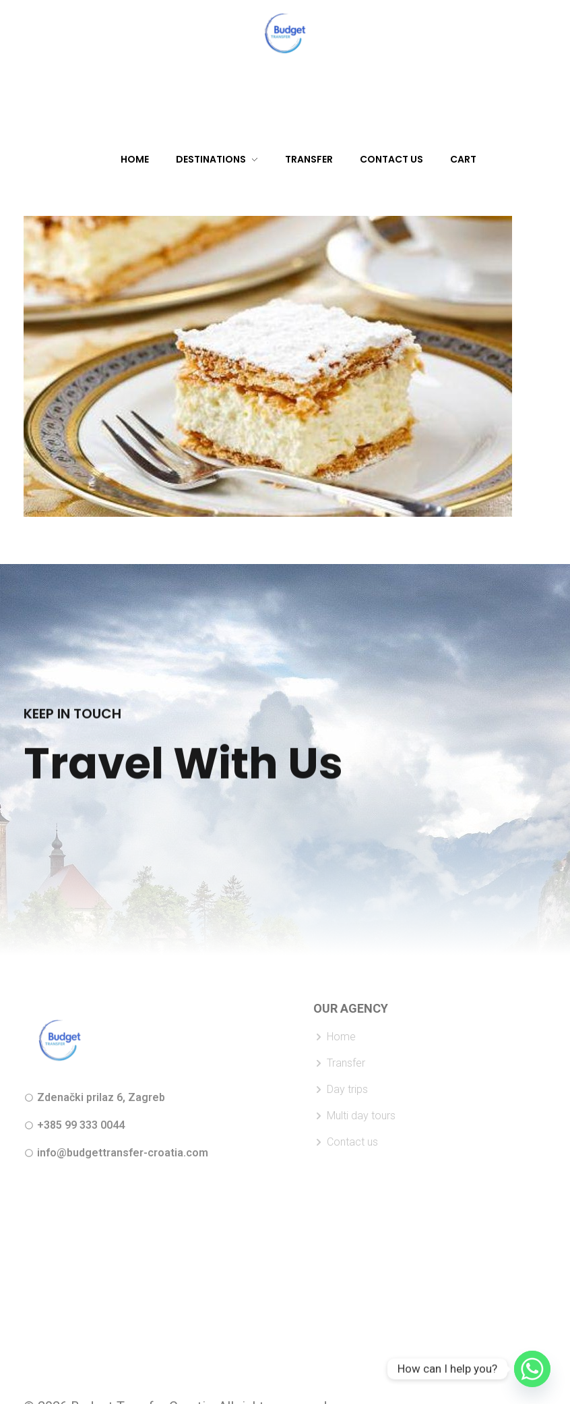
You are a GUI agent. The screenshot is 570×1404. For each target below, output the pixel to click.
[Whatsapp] (532, 1369)
